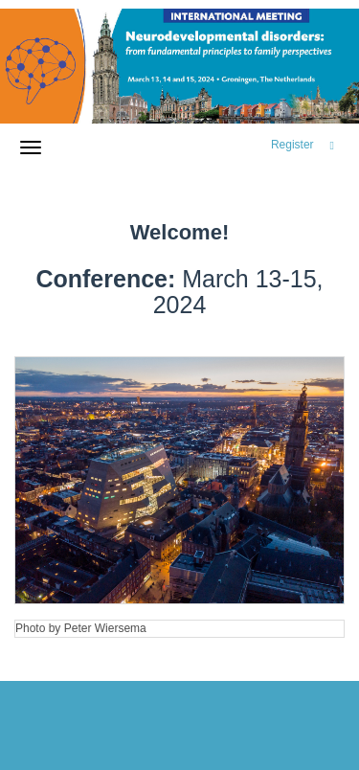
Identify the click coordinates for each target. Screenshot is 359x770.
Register (292, 144)
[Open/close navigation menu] (31, 147)
